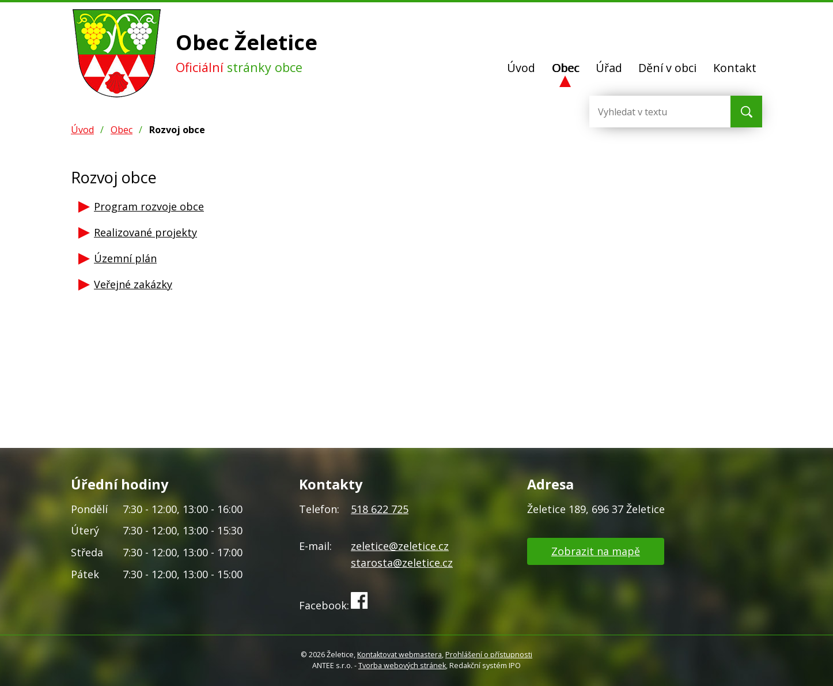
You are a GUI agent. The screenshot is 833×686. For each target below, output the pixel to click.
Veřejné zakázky (133, 284)
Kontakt (734, 68)
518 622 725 (379, 509)
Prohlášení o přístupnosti (488, 654)
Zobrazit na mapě (595, 551)
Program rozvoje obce (149, 206)
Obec (565, 68)
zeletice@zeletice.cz (400, 546)
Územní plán (125, 258)
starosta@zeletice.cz (402, 563)
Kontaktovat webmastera (399, 654)
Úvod (521, 68)
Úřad (609, 68)
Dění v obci (667, 68)
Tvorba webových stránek (402, 665)
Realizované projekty (145, 232)
